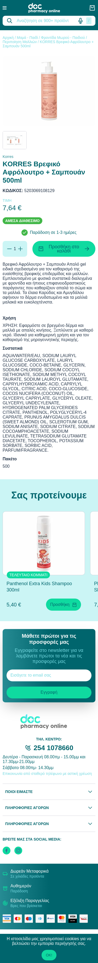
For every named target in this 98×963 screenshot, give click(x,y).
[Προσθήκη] (20, 248)
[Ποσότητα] (15, 249)
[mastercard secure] (62, 918)
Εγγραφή (49, 692)
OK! (49, 955)
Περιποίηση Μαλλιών (20, 42)
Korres (8, 157)
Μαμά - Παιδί (27, 37)
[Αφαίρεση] (9, 248)
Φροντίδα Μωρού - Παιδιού (63, 37)
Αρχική (8, 37)
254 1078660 (53, 748)
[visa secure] (73, 918)
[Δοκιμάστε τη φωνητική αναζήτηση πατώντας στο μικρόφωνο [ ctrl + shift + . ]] (80, 21)
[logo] (47, 8)
